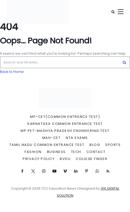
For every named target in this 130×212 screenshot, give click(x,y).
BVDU (65, 159)
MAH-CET (51, 138)
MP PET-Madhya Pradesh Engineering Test (65, 131)
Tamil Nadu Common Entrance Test (47, 145)
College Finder (91, 159)
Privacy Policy (39, 159)
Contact (96, 152)
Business (56, 152)
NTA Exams (77, 138)
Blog (95, 145)
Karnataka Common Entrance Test (65, 124)
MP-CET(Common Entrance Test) (65, 117)
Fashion (33, 152)
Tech (76, 152)
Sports (113, 145)
